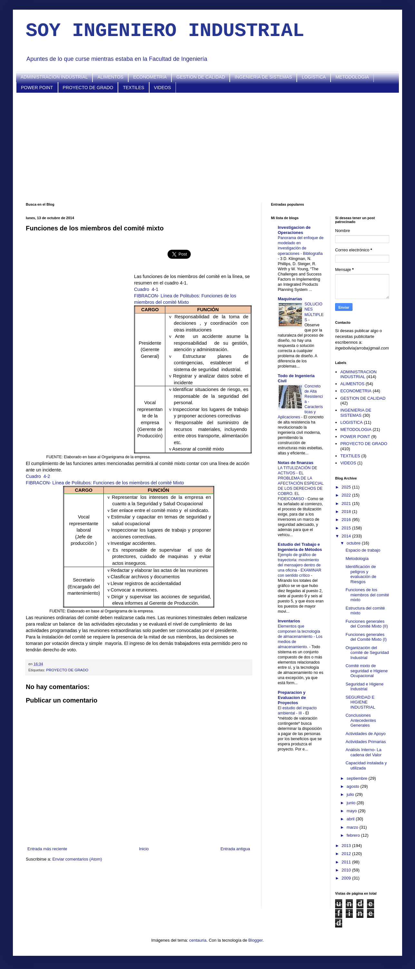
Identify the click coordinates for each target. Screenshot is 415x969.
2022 (347, 495)
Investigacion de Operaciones (294, 230)
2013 (347, 845)
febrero (354, 835)
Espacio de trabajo (362, 550)
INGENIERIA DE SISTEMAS (263, 76)
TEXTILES (133, 87)
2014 (347, 536)
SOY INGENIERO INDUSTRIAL (165, 31)
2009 (347, 878)
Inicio (144, 848)
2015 (347, 528)
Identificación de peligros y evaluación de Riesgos (360, 574)
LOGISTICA (314, 76)
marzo (353, 827)
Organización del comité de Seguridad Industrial (367, 652)
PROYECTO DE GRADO (88, 87)
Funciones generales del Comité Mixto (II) (366, 624)
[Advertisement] (207, 148)
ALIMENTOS (110, 76)
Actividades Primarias (365, 741)
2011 (347, 862)
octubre (354, 543)
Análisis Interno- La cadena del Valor (363, 752)
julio (351, 794)
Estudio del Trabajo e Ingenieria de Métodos (300, 547)
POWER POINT (37, 87)
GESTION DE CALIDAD (200, 76)
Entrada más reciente (47, 848)
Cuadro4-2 (38, 476)
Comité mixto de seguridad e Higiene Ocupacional (366, 670)
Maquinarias (290, 298)
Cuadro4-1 (146, 289)
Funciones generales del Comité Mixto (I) (366, 637)
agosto (354, 786)
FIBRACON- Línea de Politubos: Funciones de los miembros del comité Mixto (105, 482)
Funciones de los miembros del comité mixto (367, 594)
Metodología (357, 558)
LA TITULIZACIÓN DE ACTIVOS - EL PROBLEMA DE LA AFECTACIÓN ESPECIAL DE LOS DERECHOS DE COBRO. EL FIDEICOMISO (300, 483)
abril (351, 818)
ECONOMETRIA (150, 76)
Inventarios (289, 621)
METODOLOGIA (352, 76)
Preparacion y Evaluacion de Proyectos (292, 697)
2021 (347, 503)
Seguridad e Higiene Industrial (364, 687)
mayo (352, 810)
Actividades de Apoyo (365, 733)
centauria (197, 940)
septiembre (358, 778)
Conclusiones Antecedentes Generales (360, 720)
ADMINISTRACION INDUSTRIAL (54, 76)
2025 (347, 487)
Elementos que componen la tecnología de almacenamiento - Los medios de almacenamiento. (300, 636)
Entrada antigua (235, 848)
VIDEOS (162, 87)
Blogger (255, 940)
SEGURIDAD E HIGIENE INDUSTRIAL (360, 702)
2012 (347, 853)
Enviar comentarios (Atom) (77, 859)
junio (352, 802)
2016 (347, 519)
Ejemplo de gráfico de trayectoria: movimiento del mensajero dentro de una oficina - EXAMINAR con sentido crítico (299, 565)
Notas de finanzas (296, 462)
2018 (347, 511)
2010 (347, 870)
